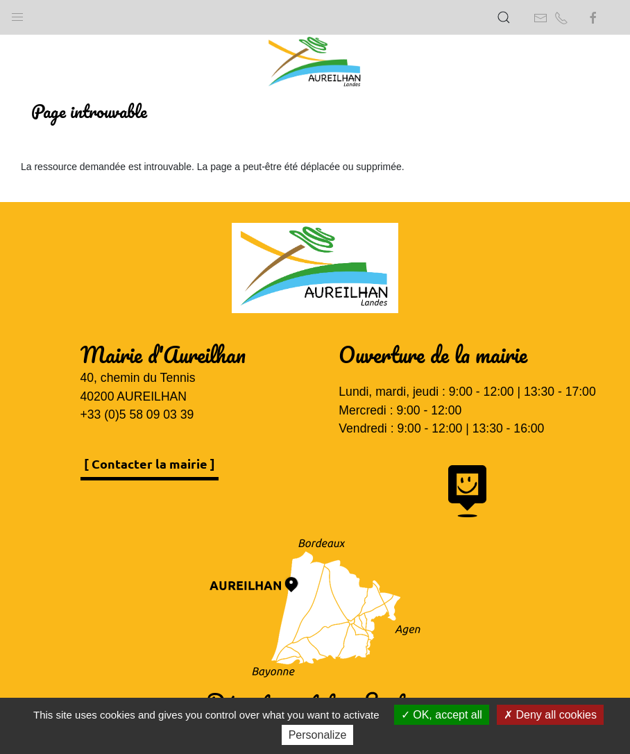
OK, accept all (441, 715)
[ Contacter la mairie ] (149, 463)
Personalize (318, 735)
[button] (17, 13)
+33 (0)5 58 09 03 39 (137, 414)
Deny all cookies (550, 715)
